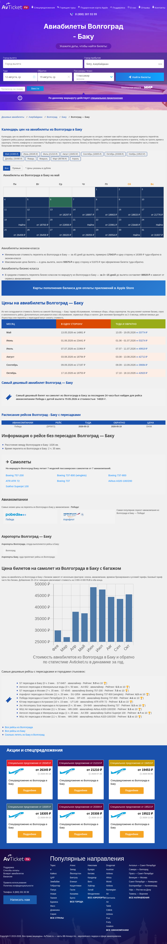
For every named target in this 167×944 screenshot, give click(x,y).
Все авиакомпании (117, 929)
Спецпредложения (51, 7)
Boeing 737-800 (117, 475)
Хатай (90, 889)
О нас (132, 7)
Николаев (92, 865)
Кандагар (92, 877)
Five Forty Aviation (109, 921)
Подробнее (29, 790)
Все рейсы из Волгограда (19, 726)
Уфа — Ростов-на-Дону (140, 889)
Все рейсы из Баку (15, 730)
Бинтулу (74, 877)
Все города (76, 901)
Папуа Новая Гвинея (53, 893)
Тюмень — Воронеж (138, 893)
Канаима (74, 893)
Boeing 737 (63, 480)
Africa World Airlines (109, 881)
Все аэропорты (97, 897)
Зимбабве (55, 881)
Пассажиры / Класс (83, 71)
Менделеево (94, 893)
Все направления (139, 897)
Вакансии (7, 876)
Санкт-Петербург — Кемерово (143, 881)
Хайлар (91, 885)
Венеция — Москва (138, 877)
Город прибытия (92, 58)
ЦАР (52, 877)
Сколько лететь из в (24, 734)
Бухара (91, 869)
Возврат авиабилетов (13, 873)
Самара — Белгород (138, 869)
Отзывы (144, 7)
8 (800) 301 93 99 (86, 14)
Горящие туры (73, 7)
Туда (5, 71)
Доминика (55, 909)
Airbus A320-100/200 (120, 480)
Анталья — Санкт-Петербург (142, 865)
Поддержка (119, 7)
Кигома (91, 873)
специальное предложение (107, 97)
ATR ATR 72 (13, 480)
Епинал (73, 881)
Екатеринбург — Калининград (143, 885)
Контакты (158, 7)
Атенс (72, 865)
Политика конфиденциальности (18, 885)
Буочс (72, 897)
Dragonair (110, 865)
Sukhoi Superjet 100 (17, 486)
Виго (90, 881)
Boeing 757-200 (15, 475)
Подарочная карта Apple (97, 7)
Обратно (42, 71)
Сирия (53, 913)
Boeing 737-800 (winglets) (71, 475)
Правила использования (14, 882)
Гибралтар (55, 885)
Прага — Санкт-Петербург (141, 873)
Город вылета (10, 58)
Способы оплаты (11, 870)
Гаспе (72, 889)
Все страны (57, 917)
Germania (110, 897)
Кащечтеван (75, 885)
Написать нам (20, 899)
